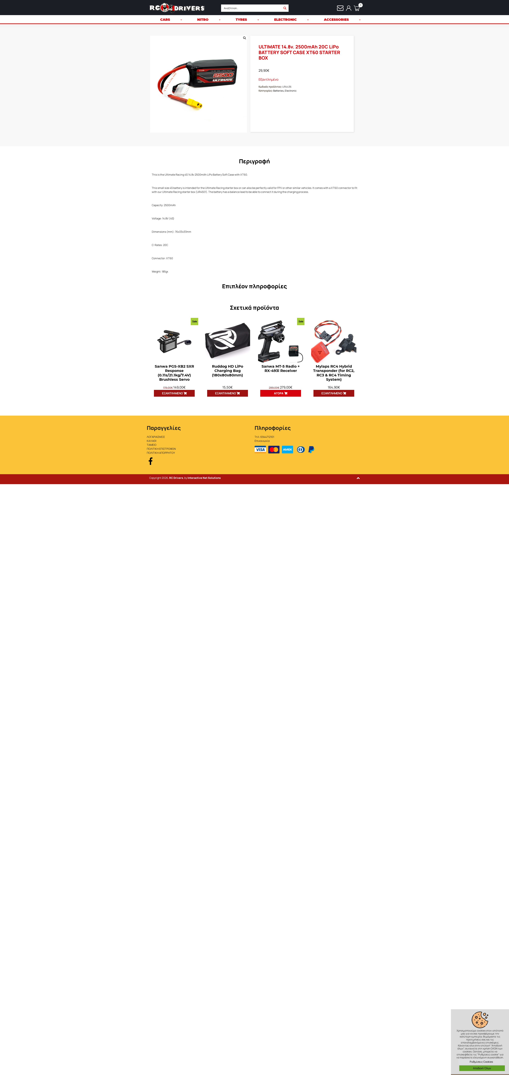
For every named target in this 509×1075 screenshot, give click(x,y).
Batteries (278, 90)
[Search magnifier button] (285, 8)
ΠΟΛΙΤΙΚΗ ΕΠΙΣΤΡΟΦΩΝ (161, 449)
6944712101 (267, 437)
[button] (245, 38)
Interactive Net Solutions (204, 478)
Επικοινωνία (262, 441)
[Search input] (252, 8)
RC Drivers (176, 478)
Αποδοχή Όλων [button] (482, 1068)
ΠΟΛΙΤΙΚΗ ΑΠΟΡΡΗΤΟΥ (161, 453)
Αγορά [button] (278, 393)
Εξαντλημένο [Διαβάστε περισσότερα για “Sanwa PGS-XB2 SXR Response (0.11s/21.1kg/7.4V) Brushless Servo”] (172, 393)
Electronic (291, 90)
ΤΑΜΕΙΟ (151, 445)
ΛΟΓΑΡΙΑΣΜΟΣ (156, 437)
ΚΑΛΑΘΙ (151, 441)
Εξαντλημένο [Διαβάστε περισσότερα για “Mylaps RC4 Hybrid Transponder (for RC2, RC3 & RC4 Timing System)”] (331, 393)
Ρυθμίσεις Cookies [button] (481, 1062)
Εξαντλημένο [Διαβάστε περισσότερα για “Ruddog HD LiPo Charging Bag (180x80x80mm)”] (225, 393)
